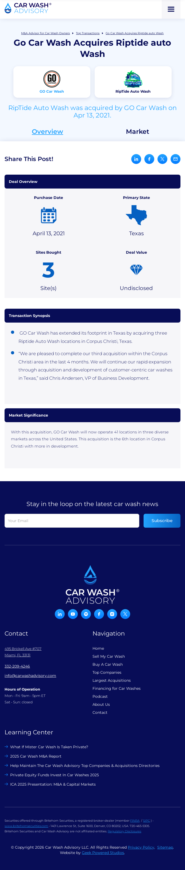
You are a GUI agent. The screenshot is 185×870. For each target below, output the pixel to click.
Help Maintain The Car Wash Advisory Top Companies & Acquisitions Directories (85, 765)
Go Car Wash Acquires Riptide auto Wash (135, 33)
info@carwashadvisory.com (30, 675)
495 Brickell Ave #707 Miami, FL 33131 (23, 651)
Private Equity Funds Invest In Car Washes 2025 (54, 775)
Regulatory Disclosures (124, 831)
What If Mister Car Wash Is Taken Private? (49, 746)
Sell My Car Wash (108, 656)
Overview (47, 131)
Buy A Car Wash (107, 664)
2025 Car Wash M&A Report (35, 756)
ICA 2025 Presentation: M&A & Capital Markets (53, 784)
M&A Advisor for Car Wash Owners (45, 33)
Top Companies (106, 672)
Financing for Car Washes (116, 688)
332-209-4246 (17, 666)
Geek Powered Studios (103, 852)
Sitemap (165, 847)
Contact (99, 712)
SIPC (146, 820)
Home (98, 648)
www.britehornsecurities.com (26, 826)
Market (137, 131)
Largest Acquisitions (111, 680)
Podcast (100, 696)
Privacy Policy (141, 847)
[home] (28, 8)
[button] (171, 9)
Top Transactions (87, 33)
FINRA (135, 820)
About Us (101, 704)
